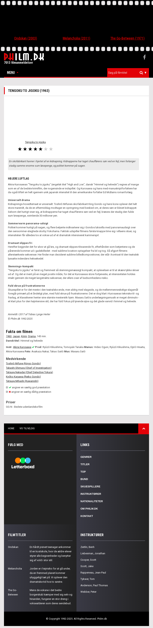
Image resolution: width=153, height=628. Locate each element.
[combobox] (128, 73)
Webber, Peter (88, 591)
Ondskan (13, 547)
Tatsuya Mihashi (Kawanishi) (22, 381)
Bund (84, 479)
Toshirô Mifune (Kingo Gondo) (23, 363)
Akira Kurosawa (22, 347)
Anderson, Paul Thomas (94, 585)
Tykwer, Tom (87, 578)
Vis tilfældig (27, 428)
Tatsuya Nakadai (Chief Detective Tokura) (29, 372)
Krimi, (24, 336)
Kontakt (86, 516)
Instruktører (90, 493)
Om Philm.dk (89, 508)
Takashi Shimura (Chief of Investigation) (29, 367)
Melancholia (15, 568)
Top (83, 471)
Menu (12, 72)
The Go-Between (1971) (127, 38)
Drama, (32, 336)
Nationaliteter (91, 501)
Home (11, 428)
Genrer (86, 456)
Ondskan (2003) (25, 38)
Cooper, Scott (88, 559)
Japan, (17, 336)
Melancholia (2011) (76, 38)
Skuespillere (90, 486)
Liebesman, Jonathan (92, 553)
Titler (85, 464)
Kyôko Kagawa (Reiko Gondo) (23, 376)
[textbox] (129, 72)
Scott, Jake (86, 566)
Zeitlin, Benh (87, 547)
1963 (9, 336)
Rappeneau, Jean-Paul (93, 572)
